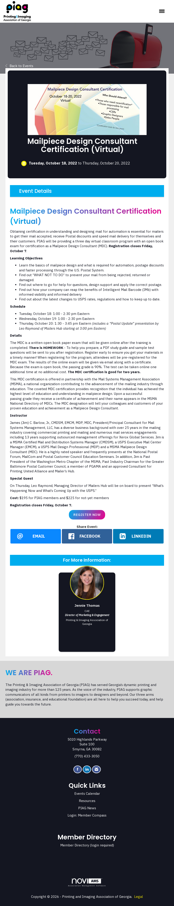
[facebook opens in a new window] (87, 536)
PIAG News (87, 808)
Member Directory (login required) (87, 845)
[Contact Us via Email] (96, 769)
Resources (87, 801)
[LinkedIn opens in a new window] (138, 536)
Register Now (87, 514)
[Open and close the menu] (100, 11)
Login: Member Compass (87, 815)
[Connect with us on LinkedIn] (87, 769)
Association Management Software (87, 883)
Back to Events (19, 66)
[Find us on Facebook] (77, 769)
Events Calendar (87, 794)
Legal (138, 897)
